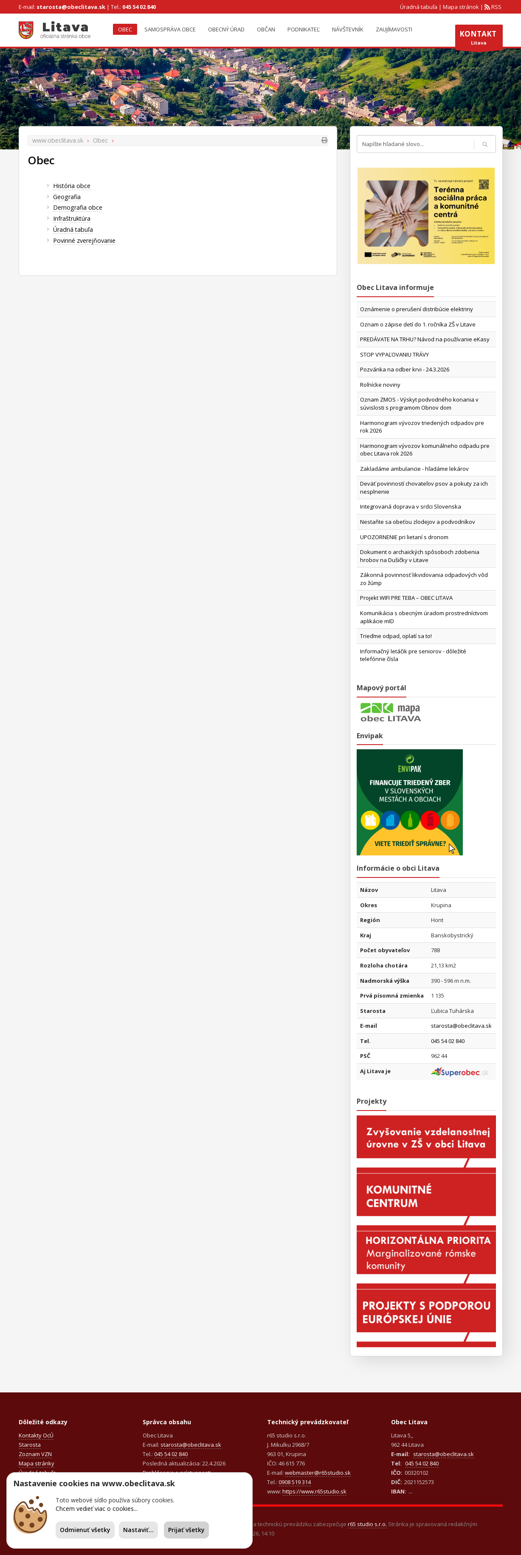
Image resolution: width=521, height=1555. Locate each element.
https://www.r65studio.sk (314, 1491)
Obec (125, 29)
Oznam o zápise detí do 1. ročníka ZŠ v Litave (418, 324)
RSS (495, 7)
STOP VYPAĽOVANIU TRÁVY (394, 354)
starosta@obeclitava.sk (71, 7)
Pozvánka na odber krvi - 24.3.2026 (404, 369)
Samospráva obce (170, 29)
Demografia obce (77, 207)
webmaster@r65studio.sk (318, 1472)
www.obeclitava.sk (57, 140)
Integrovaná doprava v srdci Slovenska (410, 506)
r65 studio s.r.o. (367, 1524)
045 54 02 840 (139, 7)
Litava (479, 39)
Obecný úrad (226, 29)
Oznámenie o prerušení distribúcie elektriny (416, 309)
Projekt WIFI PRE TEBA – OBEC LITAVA (406, 598)
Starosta (30, 1444)
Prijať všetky (186, 1530)
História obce (71, 186)
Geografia (67, 197)
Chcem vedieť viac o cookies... (97, 1508)
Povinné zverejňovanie (84, 240)
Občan (266, 29)
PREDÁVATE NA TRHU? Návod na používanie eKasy (425, 339)
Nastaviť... (138, 1530)
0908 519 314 (295, 1482)
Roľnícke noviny (380, 384)
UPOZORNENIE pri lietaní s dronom (404, 537)
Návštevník (347, 29)
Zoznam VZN (35, 1454)
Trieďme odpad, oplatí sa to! (396, 636)
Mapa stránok (461, 7)
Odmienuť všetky (85, 1530)
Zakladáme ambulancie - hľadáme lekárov (414, 468)
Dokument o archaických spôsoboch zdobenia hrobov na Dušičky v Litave (419, 556)
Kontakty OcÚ (36, 1435)
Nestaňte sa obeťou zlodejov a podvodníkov (417, 522)
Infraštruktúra (71, 218)
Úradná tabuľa (418, 7)
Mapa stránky (36, 1463)
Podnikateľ (303, 29)
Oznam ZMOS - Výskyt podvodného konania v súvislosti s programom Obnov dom (419, 403)
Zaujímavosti (394, 29)
